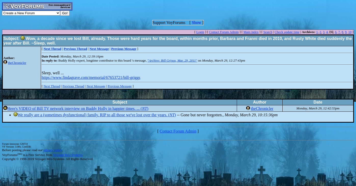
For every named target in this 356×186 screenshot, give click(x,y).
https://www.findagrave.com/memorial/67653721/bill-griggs (91, 77)
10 (349, 32)
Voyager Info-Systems (68, 155)
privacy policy (52, 150)
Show (196, 22)
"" (172, 60)
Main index (251, 32)
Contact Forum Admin (224, 32)
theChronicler (17, 63)
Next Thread (52, 86)
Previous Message (120, 86)
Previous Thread (73, 86)
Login (200, 32)
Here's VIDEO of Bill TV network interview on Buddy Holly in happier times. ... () (77, 108)
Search (267, 32)
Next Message (95, 86)
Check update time (287, 32)
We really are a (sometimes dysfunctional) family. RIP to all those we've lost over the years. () (97, 115)
